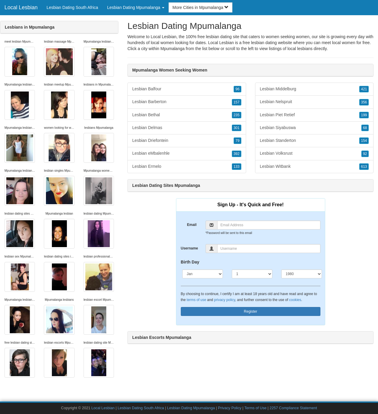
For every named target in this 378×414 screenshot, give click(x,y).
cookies (295, 300)
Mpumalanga (173, 48)
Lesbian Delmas (186, 128)
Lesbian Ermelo (186, 166)
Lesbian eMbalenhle (186, 153)
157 (237, 102)
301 (237, 128)
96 (237, 89)
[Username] (268, 248)
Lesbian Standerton (314, 140)
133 (237, 167)
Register (250, 311)
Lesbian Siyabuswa (314, 128)
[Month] (202, 273)
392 (237, 154)
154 (364, 141)
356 (364, 102)
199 (364, 115)
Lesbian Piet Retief (314, 115)
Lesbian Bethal (186, 115)
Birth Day (190, 262)
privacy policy (224, 300)
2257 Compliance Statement (293, 408)
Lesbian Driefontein (186, 140)
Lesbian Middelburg (314, 89)
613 (364, 167)
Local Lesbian (21, 7)
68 (365, 128)
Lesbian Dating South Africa (72, 7)
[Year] (301, 273)
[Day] (252, 273)
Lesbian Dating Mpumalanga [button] (135, 7)
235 (237, 115)
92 (365, 154)
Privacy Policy (229, 408)
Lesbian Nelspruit (314, 102)
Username (189, 248)
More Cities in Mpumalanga (200, 7)
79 (237, 141)
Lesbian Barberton (186, 102)
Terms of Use (255, 408)
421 (364, 89)
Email (192, 225)
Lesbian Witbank (314, 166)
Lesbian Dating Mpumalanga (191, 408)
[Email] (268, 225)
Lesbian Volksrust (314, 153)
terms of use (196, 300)
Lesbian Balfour (186, 89)
